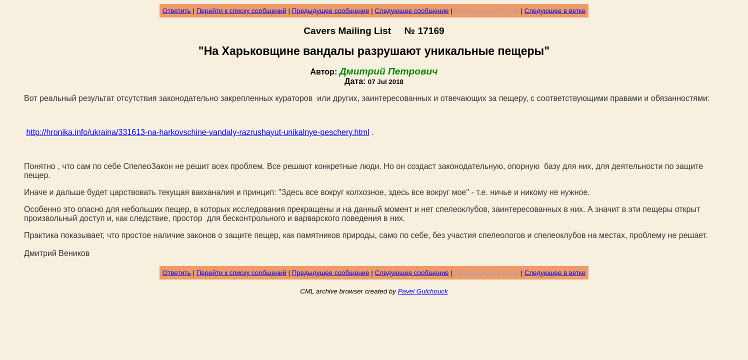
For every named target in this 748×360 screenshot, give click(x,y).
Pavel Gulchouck (423, 291)
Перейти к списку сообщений (241, 10)
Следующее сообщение (412, 10)
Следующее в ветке (555, 10)
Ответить (176, 10)
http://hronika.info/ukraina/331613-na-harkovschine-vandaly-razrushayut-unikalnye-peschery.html (197, 132)
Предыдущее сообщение (331, 10)
